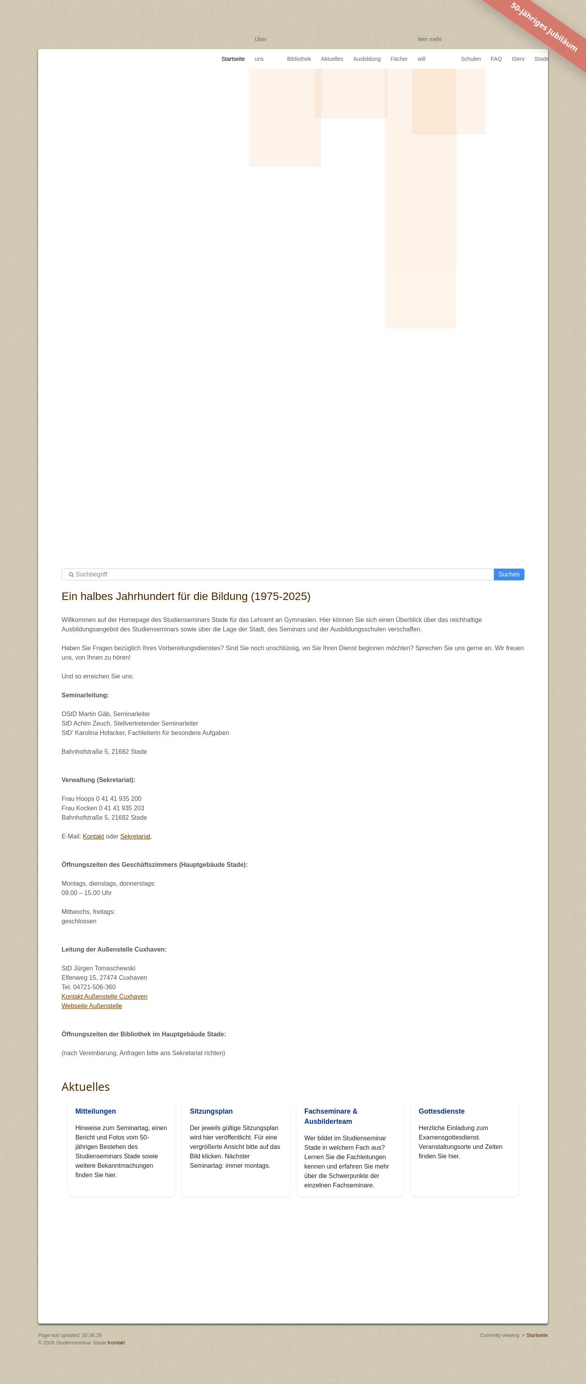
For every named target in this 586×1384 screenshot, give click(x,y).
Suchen (509, 574)
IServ (517, 39)
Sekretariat (135, 836)
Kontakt (93, 836)
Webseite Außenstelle (92, 1006)
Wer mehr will (431, 39)
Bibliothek (296, 39)
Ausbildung (364, 39)
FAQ (494, 39)
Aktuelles (329, 39)
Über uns (263, 39)
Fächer (396, 39)
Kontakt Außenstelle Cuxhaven (104, 996)
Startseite (230, 39)
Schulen (468, 39)
